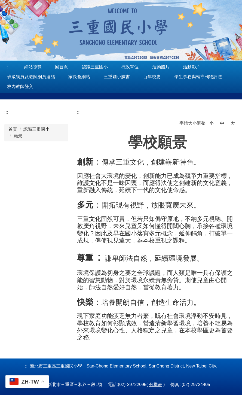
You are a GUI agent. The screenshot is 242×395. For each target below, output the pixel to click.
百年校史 (152, 76)
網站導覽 (33, 67)
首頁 (12, 129)
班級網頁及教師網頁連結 (31, 76)
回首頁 (61, 67)
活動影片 (191, 67)
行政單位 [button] (130, 67)
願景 (18, 135)
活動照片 (161, 67)
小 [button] (211, 123)
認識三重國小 (36, 129)
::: (9, 67)
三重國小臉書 (117, 76)
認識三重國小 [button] (95, 67)
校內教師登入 (20, 86)
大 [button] (233, 123)
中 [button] (222, 123)
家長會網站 (79, 76)
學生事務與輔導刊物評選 (198, 76)
